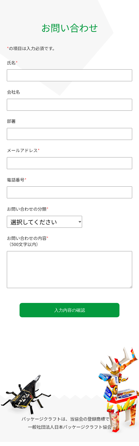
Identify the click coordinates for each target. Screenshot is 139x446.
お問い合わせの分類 (26, 209)
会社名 (13, 92)
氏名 (11, 62)
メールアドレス (22, 150)
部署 (11, 121)
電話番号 (15, 179)
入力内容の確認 (69, 312)
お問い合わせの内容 (26, 238)
